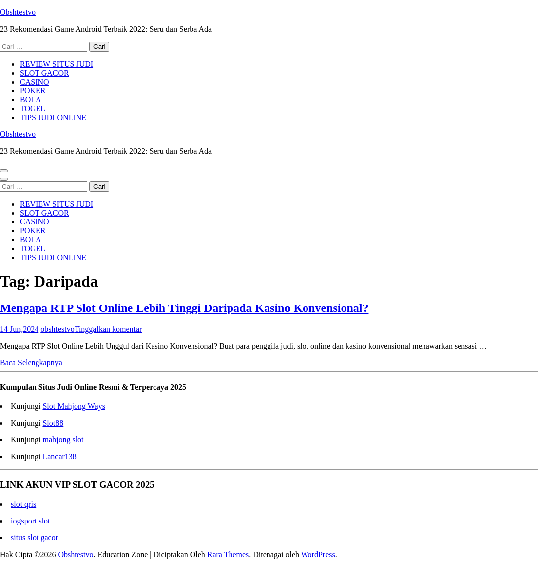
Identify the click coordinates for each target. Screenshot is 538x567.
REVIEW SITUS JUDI (56, 64)
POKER (32, 91)
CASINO (34, 82)
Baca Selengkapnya (31, 362)
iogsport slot (30, 521)
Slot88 (52, 423)
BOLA (30, 99)
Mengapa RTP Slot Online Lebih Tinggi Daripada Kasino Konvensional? (184, 308)
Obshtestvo (18, 12)
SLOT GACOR (44, 73)
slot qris (23, 504)
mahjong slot (62, 440)
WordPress (318, 554)
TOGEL (32, 108)
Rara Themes (228, 554)
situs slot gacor (34, 537)
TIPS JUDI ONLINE (53, 117)
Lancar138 (59, 456)
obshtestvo (57, 329)
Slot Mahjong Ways (73, 406)
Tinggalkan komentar (108, 329)
